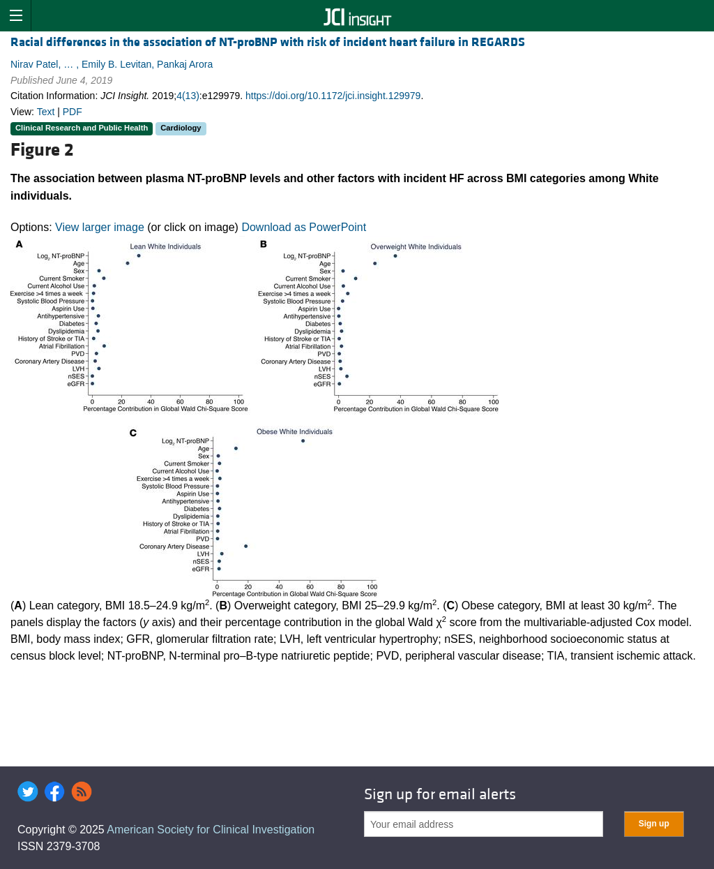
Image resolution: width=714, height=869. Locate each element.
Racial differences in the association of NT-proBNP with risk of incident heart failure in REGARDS (267, 42)
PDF (72, 111)
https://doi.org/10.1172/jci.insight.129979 (332, 95)
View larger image (99, 227)
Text (46, 111)
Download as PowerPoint (303, 227)
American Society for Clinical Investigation (210, 829)
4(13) (187, 95)
